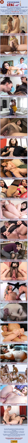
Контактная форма (10, 438)
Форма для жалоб (19, 438)
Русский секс (15, 11)
